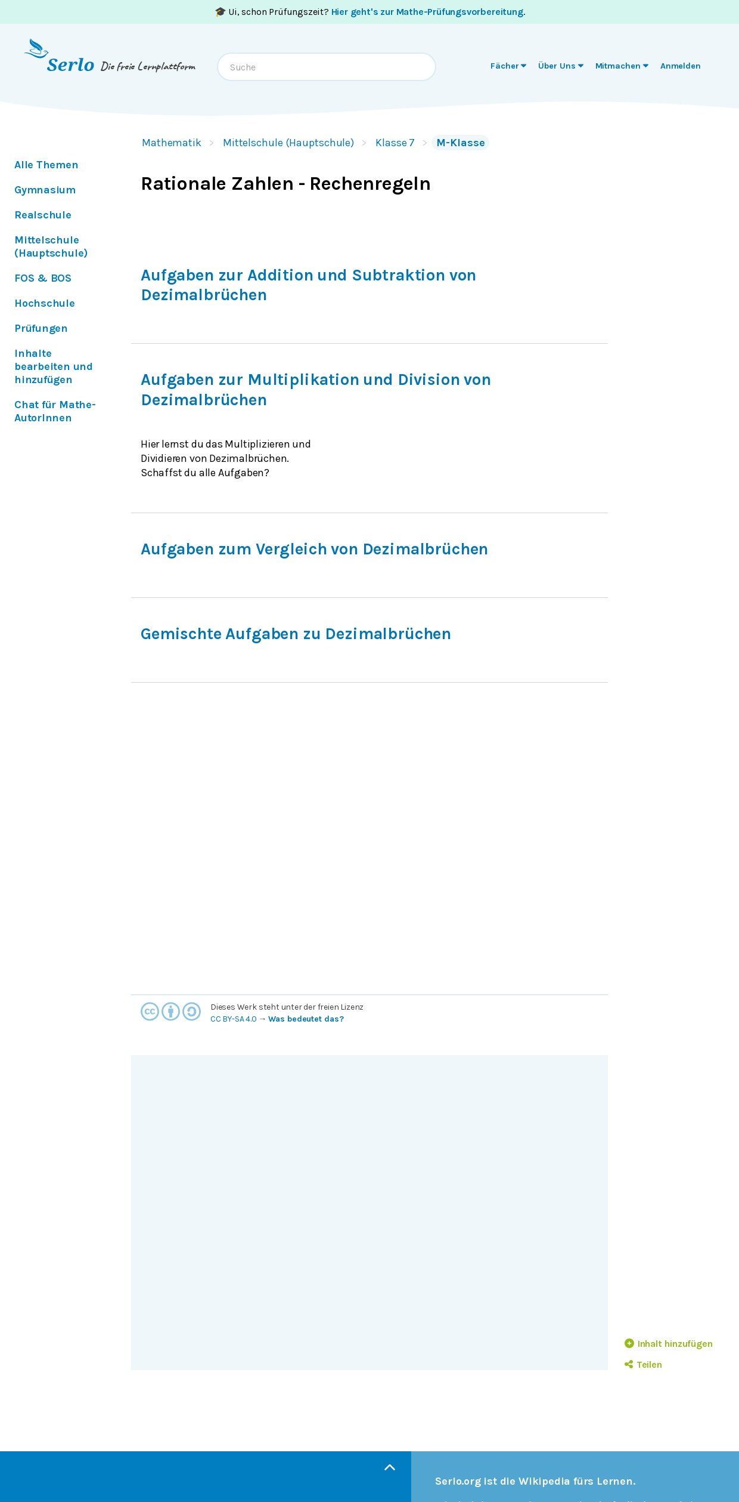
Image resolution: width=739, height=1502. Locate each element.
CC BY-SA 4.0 (233, 1019)
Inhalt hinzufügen (669, 1343)
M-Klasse (460, 142)
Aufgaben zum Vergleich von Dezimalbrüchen (314, 549)
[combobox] (326, 67)
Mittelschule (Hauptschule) (288, 142)
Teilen (643, 1364)
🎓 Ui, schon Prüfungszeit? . (370, 11)
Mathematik (171, 142)
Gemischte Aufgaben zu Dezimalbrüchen (296, 633)
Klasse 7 (395, 142)
